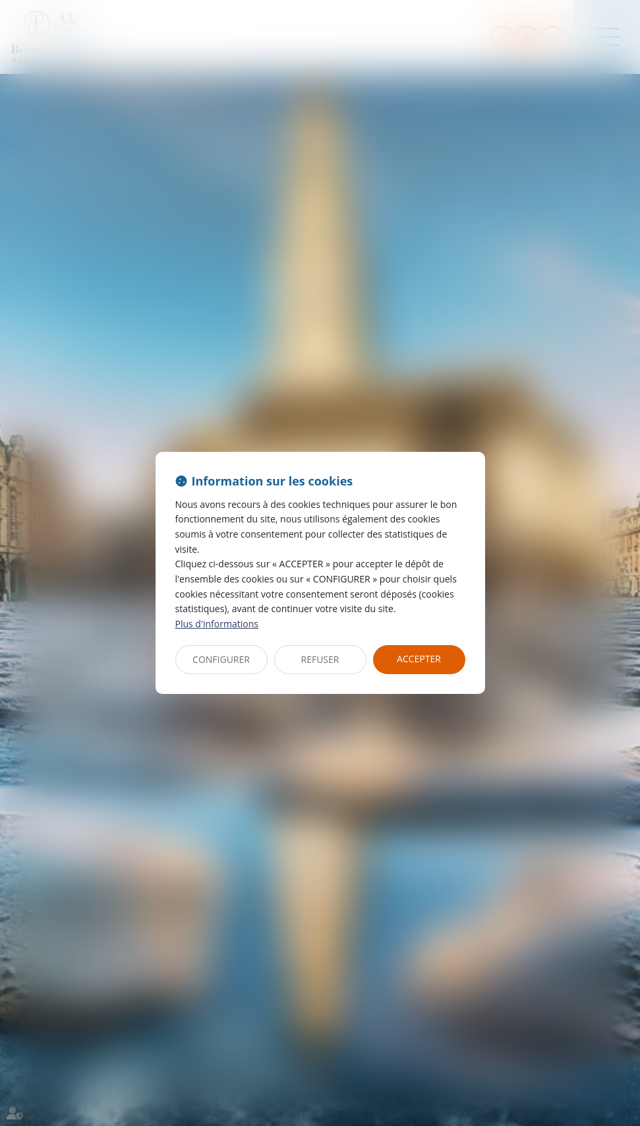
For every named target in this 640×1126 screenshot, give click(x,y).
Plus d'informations (216, 623)
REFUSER (320, 659)
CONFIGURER (221, 659)
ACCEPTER (419, 658)
